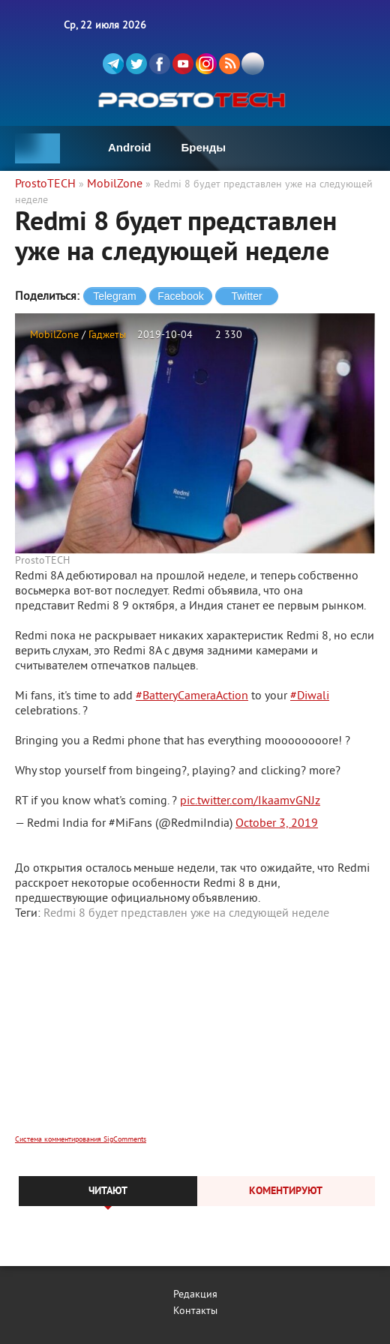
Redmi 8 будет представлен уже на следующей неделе (186, 913)
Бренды (204, 147)
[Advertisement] (195, 1037)
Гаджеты (107, 335)
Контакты (195, 1311)
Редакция (195, 1295)
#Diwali (309, 696)
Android (130, 147)
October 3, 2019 (277, 823)
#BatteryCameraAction (192, 696)
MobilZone (54, 335)
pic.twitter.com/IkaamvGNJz (250, 801)
